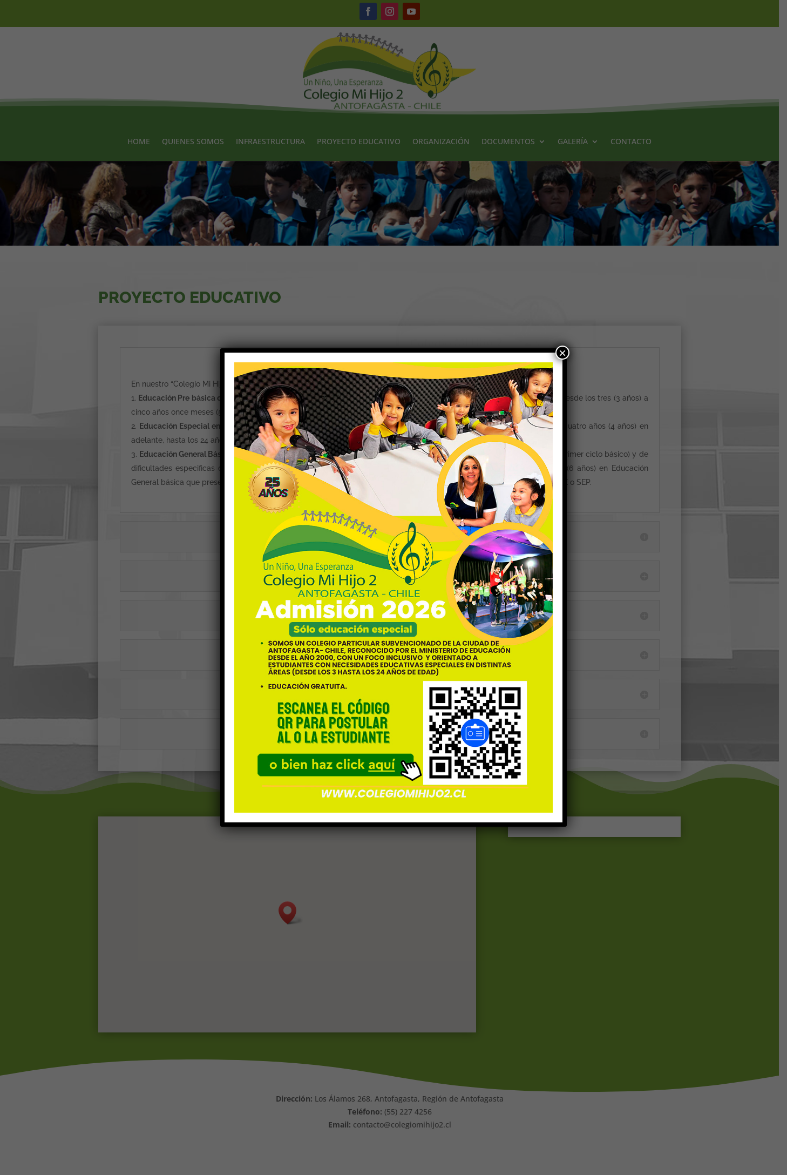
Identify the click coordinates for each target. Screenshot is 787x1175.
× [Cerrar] (562, 353)
